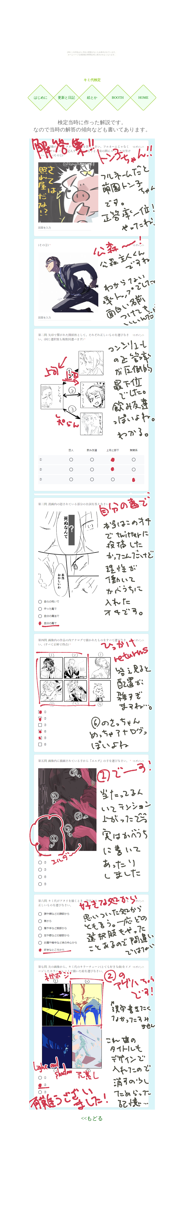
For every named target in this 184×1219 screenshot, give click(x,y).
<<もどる (92, 1118)
